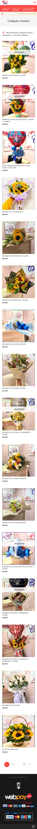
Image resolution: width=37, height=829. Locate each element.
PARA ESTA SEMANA (28, 9)
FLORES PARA (6, 9)
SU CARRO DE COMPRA (25, 14)
